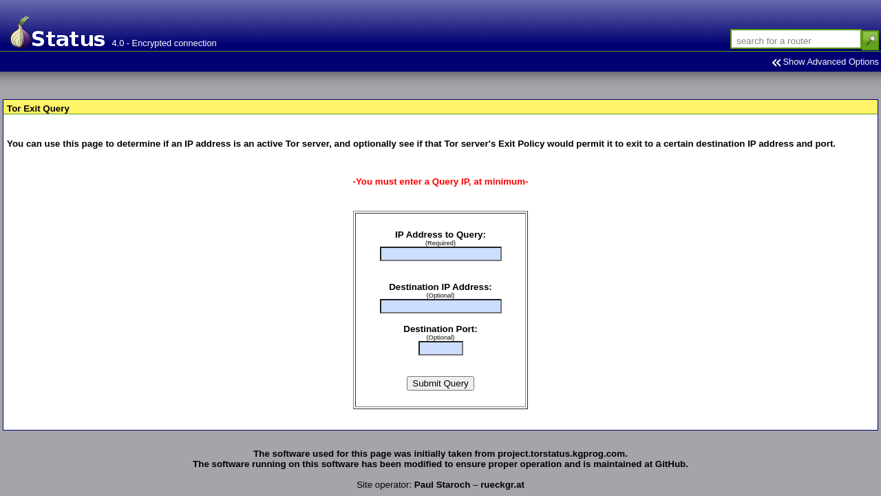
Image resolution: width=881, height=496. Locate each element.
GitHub (670, 464)
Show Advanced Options (831, 61)
